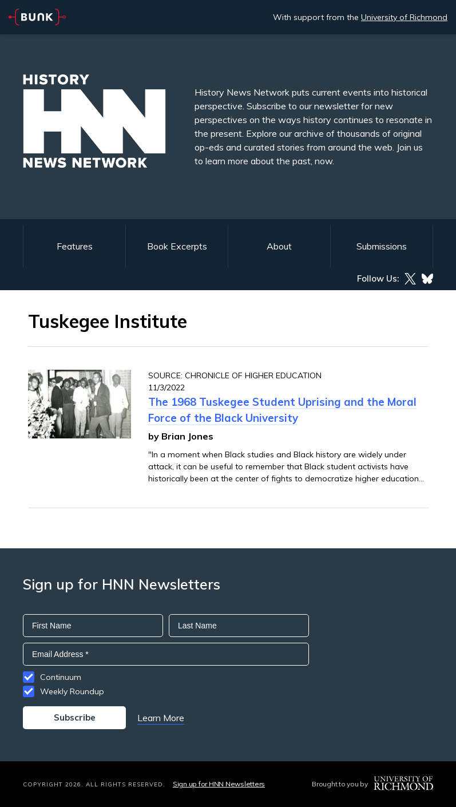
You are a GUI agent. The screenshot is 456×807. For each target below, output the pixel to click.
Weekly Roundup (72, 691)
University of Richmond (404, 17)
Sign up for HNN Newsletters (219, 784)
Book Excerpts (177, 246)
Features (75, 246)
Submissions (381, 246)
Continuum (60, 677)
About (279, 246)
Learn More (160, 717)
